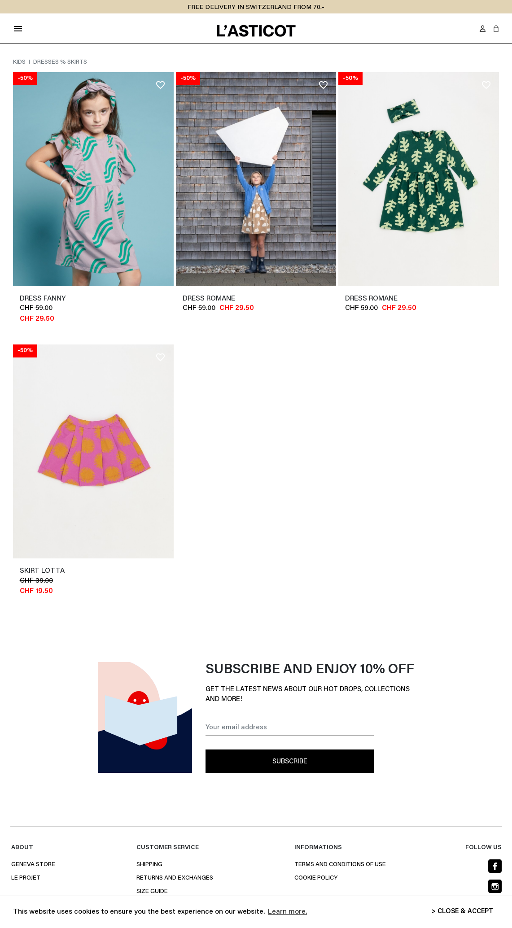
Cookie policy (315, 878)
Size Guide (152, 892)
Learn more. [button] (287, 911)
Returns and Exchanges (174, 878)
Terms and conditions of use (340, 865)
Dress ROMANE (209, 298)
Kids (20, 62)
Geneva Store (33, 865)
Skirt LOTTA (42, 571)
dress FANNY (43, 298)
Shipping (149, 865)
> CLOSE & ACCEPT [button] (462, 911)
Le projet (25, 878)
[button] (496, 28)
